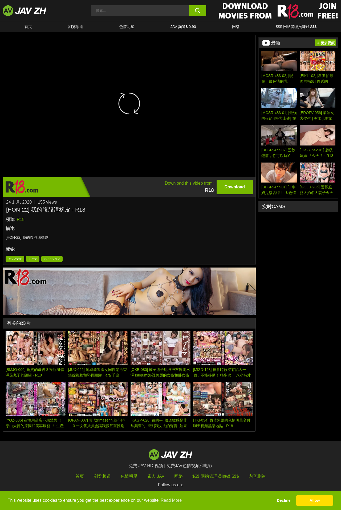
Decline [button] (283, 500)
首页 (28, 27)
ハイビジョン (52, 258)
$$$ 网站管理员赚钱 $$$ (296, 27)
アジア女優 (15, 258)
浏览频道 (75, 27)
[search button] (197, 10)
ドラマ (33, 258)
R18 (21, 219)
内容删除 (257, 476)
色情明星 (126, 27)
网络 (235, 27)
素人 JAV (156, 476)
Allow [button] (315, 500)
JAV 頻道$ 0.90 (183, 27)
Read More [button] (171, 500)
